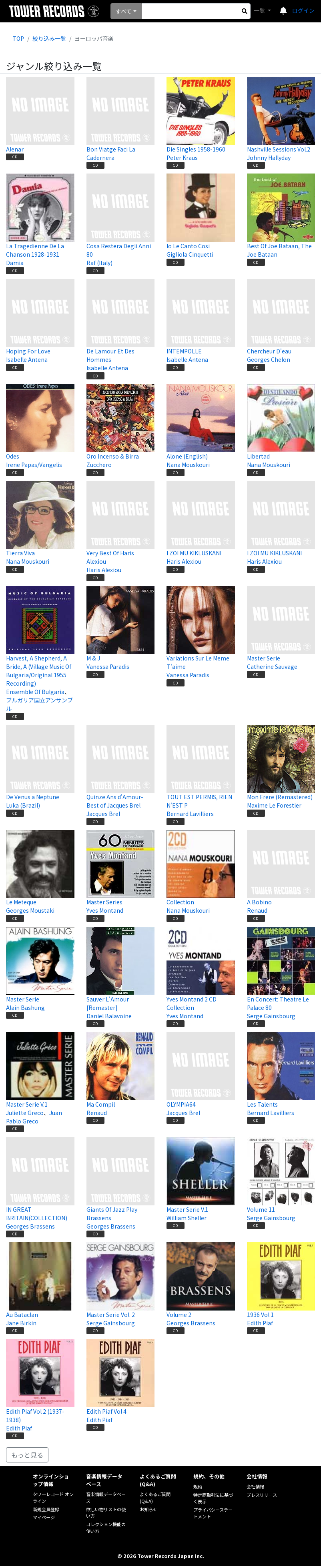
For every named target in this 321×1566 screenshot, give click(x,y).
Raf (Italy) (99, 263)
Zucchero (99, 465)
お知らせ (148, 1509)
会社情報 (255, 1486)
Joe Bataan (262, 254)
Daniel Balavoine (109, 1016)
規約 (197, 1486)
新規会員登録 (46, 1509)
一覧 (260, 10)
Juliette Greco (25, 1113)
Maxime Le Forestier (274, 805)
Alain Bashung (25, 1007)
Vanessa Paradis (107, 666)
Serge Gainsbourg (271, 1016)
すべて (124, 11)
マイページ (44, 1517)
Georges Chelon (268, 359)
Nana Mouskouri (188, 465)
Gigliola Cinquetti (190, 254)
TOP (18, 38)
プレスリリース (262, 1495)
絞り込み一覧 (49, 38)
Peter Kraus (182, 158)
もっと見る (27, 1455)
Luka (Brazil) (23, 805)
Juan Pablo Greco (34, 1117)
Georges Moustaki (30, 910)
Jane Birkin (21, 1323)
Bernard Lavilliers (190, 814)
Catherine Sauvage (272, 666)
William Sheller (187, 1218)
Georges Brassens (30, 1226)
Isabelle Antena (27, 359)
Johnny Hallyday (269, 158)
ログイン (303, 10)
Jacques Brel (103, 814)
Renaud (257, 910)
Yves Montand (104, 910)
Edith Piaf (260, 1323)
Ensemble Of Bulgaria (35, 692)
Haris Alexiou (103, 570)
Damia (15, 263)
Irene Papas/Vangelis (34, 465)
